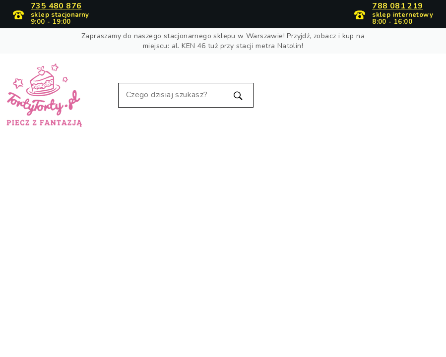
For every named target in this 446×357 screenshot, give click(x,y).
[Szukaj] (186, 95)
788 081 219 (397, 6)
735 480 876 (56, 6)
